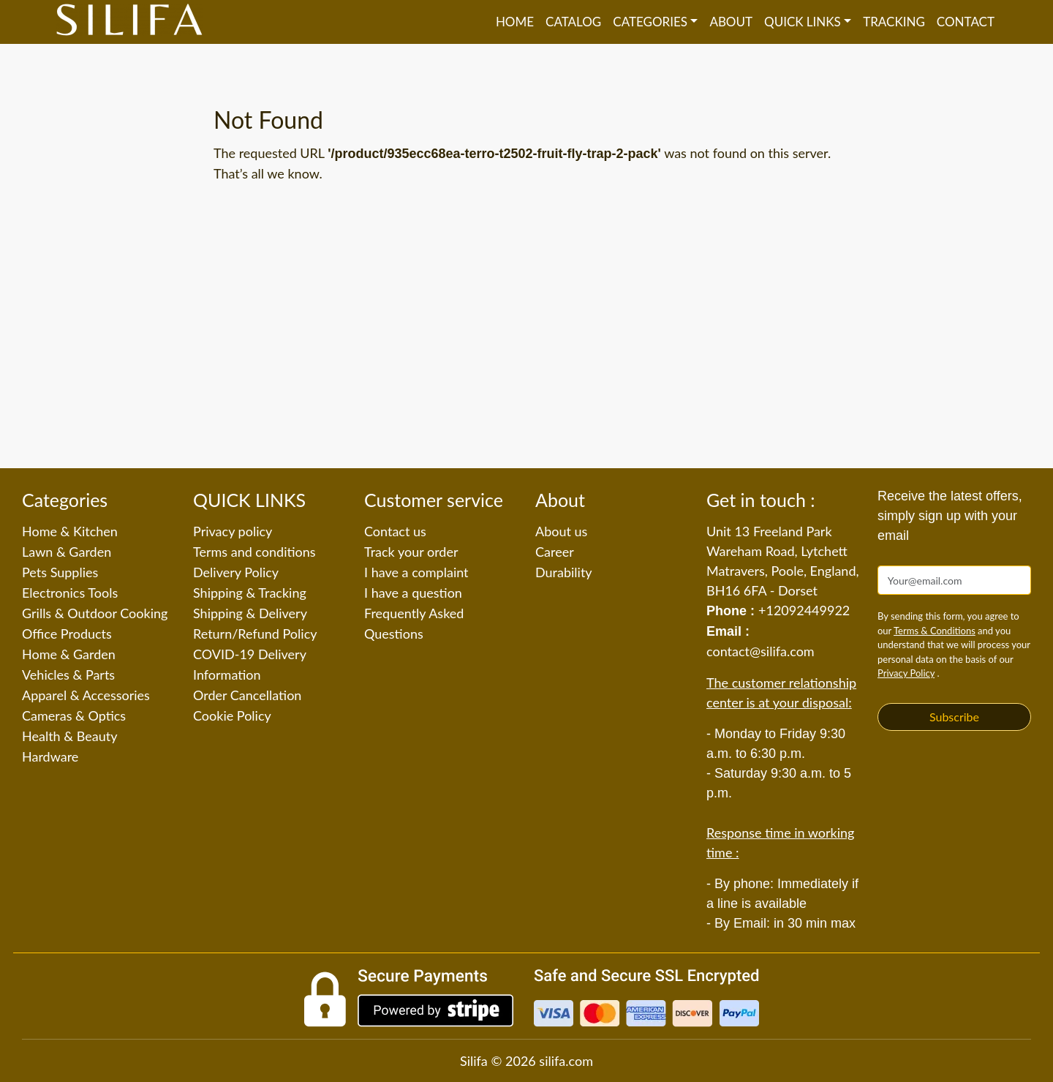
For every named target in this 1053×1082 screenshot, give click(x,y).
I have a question (413, 593)
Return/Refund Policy (255, 633)
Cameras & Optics (74, 715)
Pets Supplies (60, 572)
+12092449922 (804, 610)
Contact (965, 21)
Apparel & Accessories (86, 695)
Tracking (894, 21)
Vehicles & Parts (68, 674)
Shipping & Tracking (249, 593)
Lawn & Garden (66, 552)
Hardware (50, 756)
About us (561, 531)
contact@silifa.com (760, 651)
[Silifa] (129, 22)
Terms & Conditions (934, 630)
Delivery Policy (236, 572)
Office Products (67, 633)
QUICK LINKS (802, 21)
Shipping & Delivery (250, 613)
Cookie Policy (232, 715)
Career (554, 552)
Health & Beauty (69, 736)
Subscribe (954, 717)
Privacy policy (232, 531)
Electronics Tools (70, 593)
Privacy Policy (906, 673)
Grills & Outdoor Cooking (94, 613)
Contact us (395, 531)
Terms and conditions (254, 552)
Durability (563, 572)
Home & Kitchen (70, 531)
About (730, 21)
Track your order (411, 552)
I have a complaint (416, 572)
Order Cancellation (247, 695)
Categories (650, 21)
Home (515, 21)
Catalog (573, 21)
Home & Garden (69, 654)
